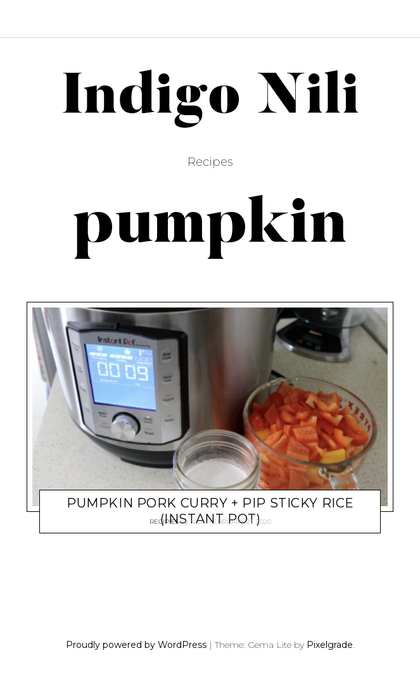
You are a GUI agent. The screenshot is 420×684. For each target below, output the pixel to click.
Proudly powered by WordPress (136, 644)
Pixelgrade (330, 644)
